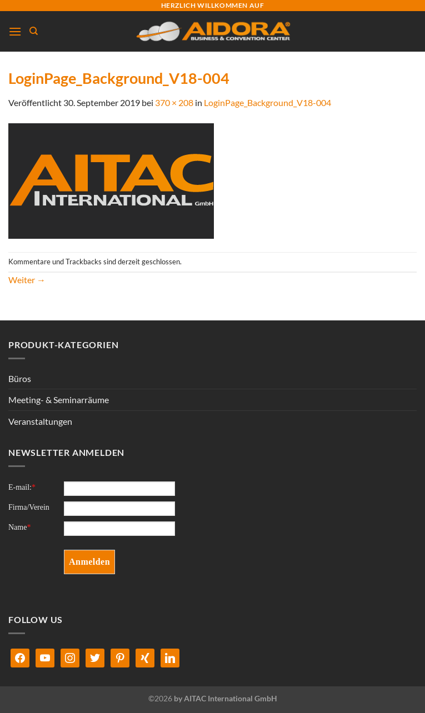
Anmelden (89, 561)
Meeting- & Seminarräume (58, 399)
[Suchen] (33, 31)
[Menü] (15, 31)
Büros (19, 378)
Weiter (27, 279)
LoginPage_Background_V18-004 (267, 102)
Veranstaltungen (40, 421)
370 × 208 (174, 102)
